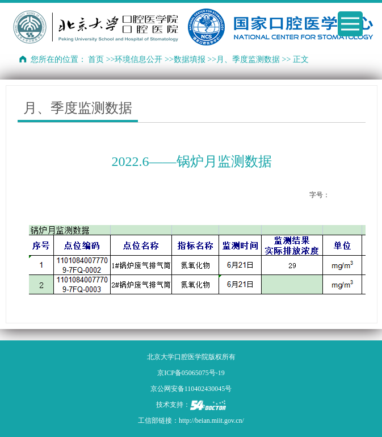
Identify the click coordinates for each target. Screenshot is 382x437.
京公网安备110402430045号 (191, 389)
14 (359, 195)
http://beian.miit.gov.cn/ (211, 420)
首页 (96, 59)
